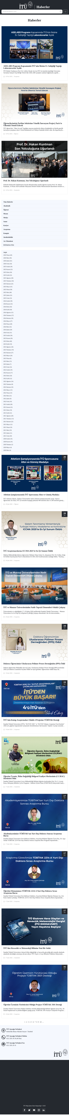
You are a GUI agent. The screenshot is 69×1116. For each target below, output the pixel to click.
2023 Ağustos (8, 347)
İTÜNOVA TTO (8, 245)
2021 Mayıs (7, 424)
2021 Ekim (7, 410)
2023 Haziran (8, 352)
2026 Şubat (7, 261)
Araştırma (6, 229)
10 (41, 1022)
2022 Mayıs (7, 390)
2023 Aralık (7, 335)
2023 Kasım (8, 338)
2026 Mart (7, 258)
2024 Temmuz (8, 315)
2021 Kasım (8, 407)
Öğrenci (6, 210)
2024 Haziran (8, 318)
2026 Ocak (7, 263)
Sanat (5, 221)
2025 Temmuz (8, 281)
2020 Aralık (7, 439)
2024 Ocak (7, 332)
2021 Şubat (7, 433)
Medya (5, 217)
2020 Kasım (8, 441)
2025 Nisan (7, 289)
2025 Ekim (7, 272)
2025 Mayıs (7, 286)
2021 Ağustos (8, 416)
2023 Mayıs (7, 355)
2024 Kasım (8, 304)
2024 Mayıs (7, 321)
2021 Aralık (7, 404)
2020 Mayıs (7, 447)
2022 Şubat (7, 398)
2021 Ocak (7, 436)
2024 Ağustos (8, 312)
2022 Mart (7, 395)
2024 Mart (7, 327)
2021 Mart (7, 430)
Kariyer (6, 225)
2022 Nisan (7, 393)
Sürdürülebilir (8, 237)
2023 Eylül (7, 344)
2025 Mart (7, 292)
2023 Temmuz (8, 350)
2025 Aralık (7, 266)
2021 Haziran (8, 421)
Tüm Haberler (8, 202)
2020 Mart (7, 450)
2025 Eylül (7, 275)
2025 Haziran (8, 284)
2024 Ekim (7, 307)
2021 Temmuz (8, 418)
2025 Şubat (7, 295)
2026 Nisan (7, 255)
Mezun (5, 214)
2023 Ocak (7, 367)
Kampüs (6, 233)
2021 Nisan (7, 427)
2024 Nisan (7, 324)
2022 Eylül (7, 378)
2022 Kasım (8, 373)
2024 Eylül (7, 309)
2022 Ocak (7, 401)
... (43, 1022)
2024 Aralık (7, 301)
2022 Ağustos (8, 381)
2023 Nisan (7, 358)
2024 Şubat (7, 329)
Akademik (6, 206)
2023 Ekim (7, 341)
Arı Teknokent (8, 241)
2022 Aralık (7, 370)
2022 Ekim (7, 375)
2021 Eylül (7, 413)
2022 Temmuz (8, 384)
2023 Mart (7, 361)
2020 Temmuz (8, 444)
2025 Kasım (8, 269)
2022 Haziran (8, 387)
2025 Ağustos (8, 278)
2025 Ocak (7, 298)
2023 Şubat (7, 364)
